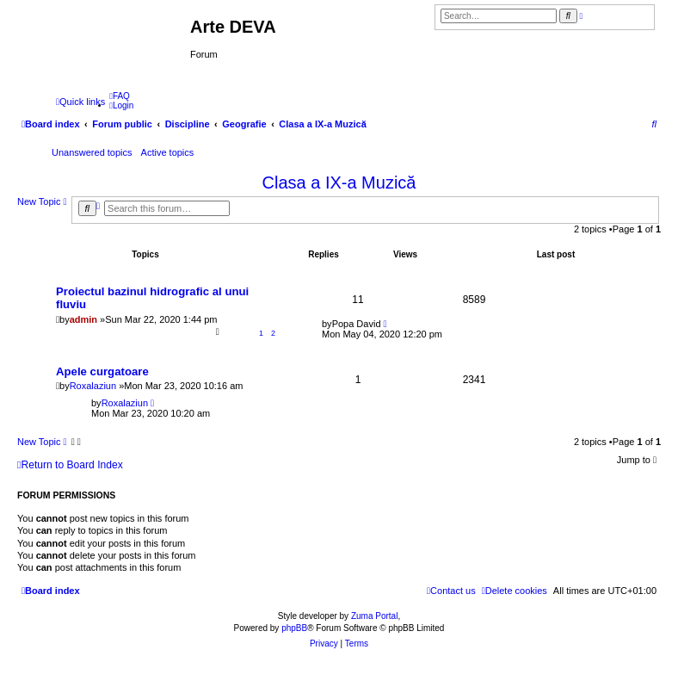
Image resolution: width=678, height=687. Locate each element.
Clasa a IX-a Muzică (339, 182)
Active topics (167, 152)
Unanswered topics (92, 152)
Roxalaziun (93, 386)
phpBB (294, 628)
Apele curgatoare (102, 371)
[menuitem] (119, 96)
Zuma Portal (374, 616)
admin (83, 319)
